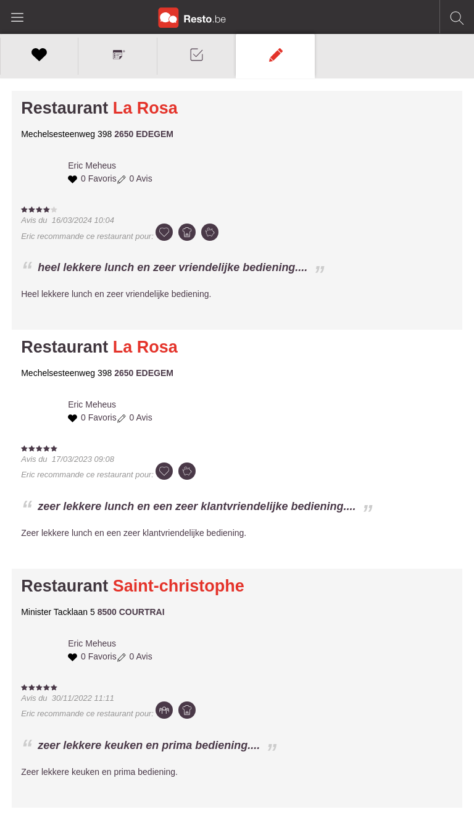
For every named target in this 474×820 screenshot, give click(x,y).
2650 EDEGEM (143, 134)
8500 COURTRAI (131, 612)
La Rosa (145, 108)
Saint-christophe (178, 586)
